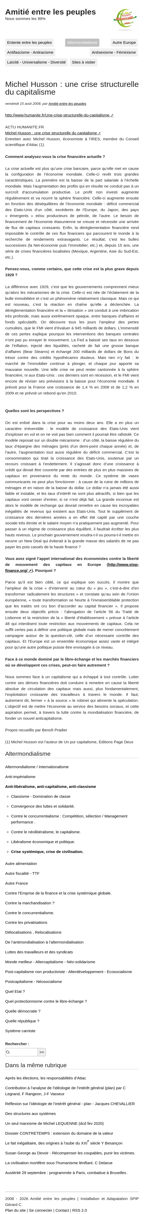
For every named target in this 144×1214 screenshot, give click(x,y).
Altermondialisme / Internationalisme (37, 767)
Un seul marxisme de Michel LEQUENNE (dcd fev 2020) (54, 1123)
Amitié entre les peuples (50, 11)
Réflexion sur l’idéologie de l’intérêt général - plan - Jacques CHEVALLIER (70, 1103)
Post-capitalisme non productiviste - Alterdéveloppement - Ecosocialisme (68, 971)
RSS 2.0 (79, 1210)
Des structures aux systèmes (30, 1113)
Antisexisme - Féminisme (114, 52)
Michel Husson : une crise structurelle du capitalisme (51, 133)
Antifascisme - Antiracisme (30, 52)
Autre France (16, 883)
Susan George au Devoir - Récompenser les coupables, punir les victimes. (70, 1153)
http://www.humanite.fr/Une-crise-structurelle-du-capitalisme (57, 115)
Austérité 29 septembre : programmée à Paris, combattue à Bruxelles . (66, 1172)
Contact (62, 1210)
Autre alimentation (21, 863)
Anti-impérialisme (20, 776)
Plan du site (15, 1210)
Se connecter (40, 1210)
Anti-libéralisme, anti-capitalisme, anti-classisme (50, 786)
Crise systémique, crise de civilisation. (47, 851)
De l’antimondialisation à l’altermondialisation (44, 942)
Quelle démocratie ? (22, 1011)
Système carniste (20, 1031)
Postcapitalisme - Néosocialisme (33, 981)
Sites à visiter (83, 62)
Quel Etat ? (15, 991)
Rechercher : (17, 1044)
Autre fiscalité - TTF (22, 873)
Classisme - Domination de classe (41, 796)
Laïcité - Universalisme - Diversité (36, 62)
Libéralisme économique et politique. (43, 842)
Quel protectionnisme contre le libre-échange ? (46, 1001)
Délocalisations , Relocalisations (33, 932)
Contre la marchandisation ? (29, 903)
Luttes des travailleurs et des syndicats (39, 952)
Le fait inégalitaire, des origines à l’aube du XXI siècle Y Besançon (63, 1143)
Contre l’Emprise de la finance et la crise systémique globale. (58, 893)
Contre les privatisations (26, 922)
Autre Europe (124, 42)
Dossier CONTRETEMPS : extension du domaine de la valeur (59, 1133)
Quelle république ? (22, 1021)
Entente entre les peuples (29, 42)
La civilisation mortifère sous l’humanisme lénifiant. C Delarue (59, 1163)
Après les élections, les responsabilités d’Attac (45, 1078)
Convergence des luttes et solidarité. (43, 806)
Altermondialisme (82, 42)
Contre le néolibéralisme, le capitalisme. (46, 832)
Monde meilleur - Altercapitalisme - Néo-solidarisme (50, 962)
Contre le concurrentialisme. (29, 913)
